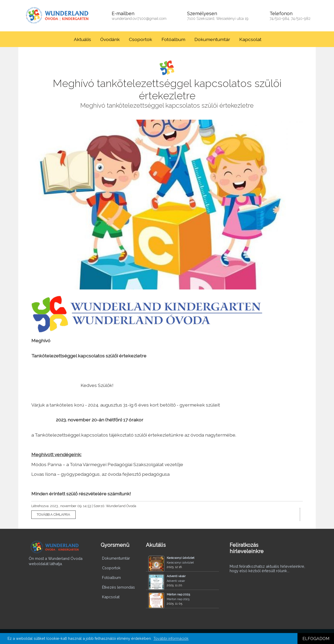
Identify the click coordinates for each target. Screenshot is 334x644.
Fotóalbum (173, 39)
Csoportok (140, 39)
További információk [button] (171, 638)
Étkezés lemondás (118, 587)
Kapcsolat (250, 39)
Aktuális (82, 39)
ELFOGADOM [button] (315, 638)
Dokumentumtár (212, 39)
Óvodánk (110, 39)
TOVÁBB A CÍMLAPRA (53, 515)
